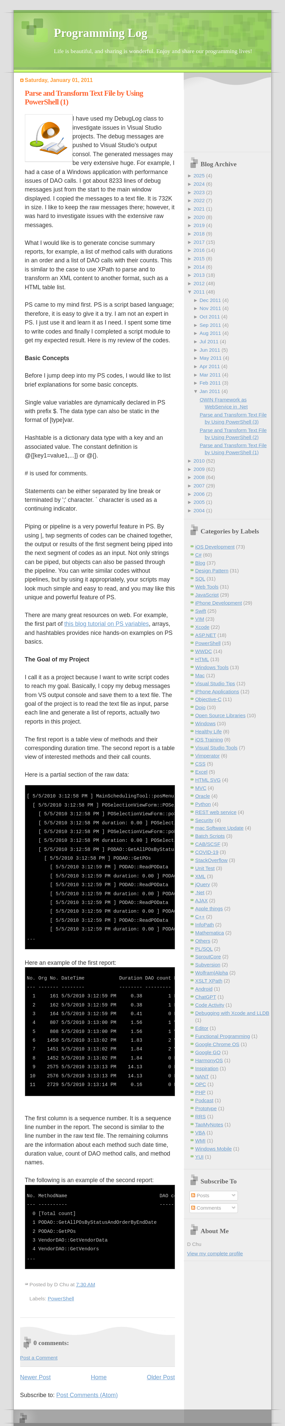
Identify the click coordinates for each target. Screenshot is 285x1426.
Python (203, 804)
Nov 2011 (210, 308)
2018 (199, 233)
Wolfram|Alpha (211, 973)
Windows (205, 723)
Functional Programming (222, 1036)
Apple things (209, 908)
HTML (202, 659)
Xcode (202, 627)
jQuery (202, 884)
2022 (199, 200)
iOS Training (209, 739)
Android (204, 989)
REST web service (216, 812)
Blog (200, 563)
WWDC (203, 651)
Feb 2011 (210, 383)
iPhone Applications (217, 691)
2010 (199, 461)
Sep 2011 (210, 325)
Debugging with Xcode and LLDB (232, 1013)
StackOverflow (211, 860)
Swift (200, 611)
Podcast (204, 1100)
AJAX (201, 900)
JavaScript (207, 595)
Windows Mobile (213, 1149)
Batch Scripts (210, 836)
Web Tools (206, 587)
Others (202, 941)
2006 (199, 494)
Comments (206, 1208)
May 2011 (211, 358)
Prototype (206, 1108)
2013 (199, 275)
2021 (199, 209)
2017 (199, 242)
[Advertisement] (222, 112)
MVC (200, 788)
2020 (199, 217)
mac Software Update (219, 828)
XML (200, 876)
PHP (200, 1092)
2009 (199, 469)
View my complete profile (215, 1253)
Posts (200, 1195)
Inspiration (206, 1068)
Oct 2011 (210, 316)
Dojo (200, 707)
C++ (200, 916)
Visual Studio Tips (215, 683)
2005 (199, 502)
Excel (201, 772)
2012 (199, 283)
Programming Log (100, 33)
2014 (199, 267)
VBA (200, 1132)
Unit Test (205, 868)
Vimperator (207, 756)
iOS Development (215, 547)
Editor (201, 1028)
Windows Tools (211, 667)
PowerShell (61, 1298)
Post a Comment (39, 1357)
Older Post (161, 1377)
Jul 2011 (209, 341)
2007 (199, 485)
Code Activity (209, 1005)
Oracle (202, 796)
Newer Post (35, 1377)
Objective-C (208, 699)
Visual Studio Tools (216, 747)
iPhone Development (218, 603)
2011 (199, 292)
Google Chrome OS (217, 1044)
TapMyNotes (209, 1124)
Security (204, 820)
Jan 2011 (210, 391)
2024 (199, 184)
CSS (200, 764)
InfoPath (204, 924)
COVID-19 (206, 852)
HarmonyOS (209, 1060)
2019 (199, 225)
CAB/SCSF (207, 844)
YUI (199, 1157)
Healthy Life (208, 731)
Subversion (207, 964)
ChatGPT (205, 997)
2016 (199, 250)
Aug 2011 (210, 333)
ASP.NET (205, 635)
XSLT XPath (208, 981)
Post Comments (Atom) (87, 1395)
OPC (200, 1084)
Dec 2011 (210, 300)
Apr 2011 (210, 366)
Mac (200, 675)
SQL (200, 578)
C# (198, 555)
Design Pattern (211, 570)
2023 (199, 192)
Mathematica (209, 933)
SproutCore (208, 956)
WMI (200, 1140)
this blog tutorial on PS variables (106, 623)
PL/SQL (204, 949)
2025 (199, 175)
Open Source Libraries (220, 715)
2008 (199, 477)
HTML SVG (208, 780)
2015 (199, 258)
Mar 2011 (210, 375)
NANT (202, 1076)
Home (99, 1377)
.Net (199, 892)
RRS (200, 1116)
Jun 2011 (210, 350)
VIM (199, 619)
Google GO (208, 1052)
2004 (199, 510)
